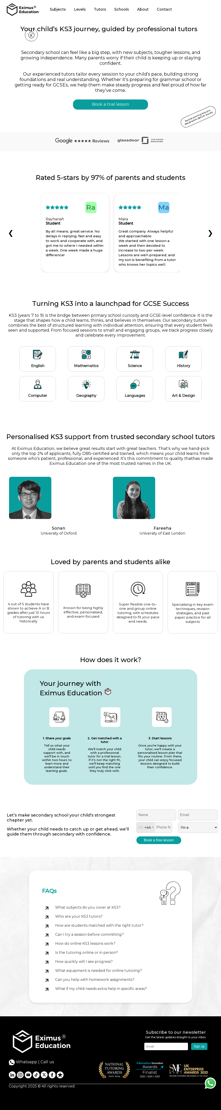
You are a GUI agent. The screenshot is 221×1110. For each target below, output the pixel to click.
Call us (47, 1061)
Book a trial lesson (110, 104)
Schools (121, 9)
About (143, 9)
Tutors (100, 9)
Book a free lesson (159, 840)
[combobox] (146, 827)
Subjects (58, 9)
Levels (80, 9)
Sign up (199, 1046)
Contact (164, 9)
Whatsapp (23, 1062)
